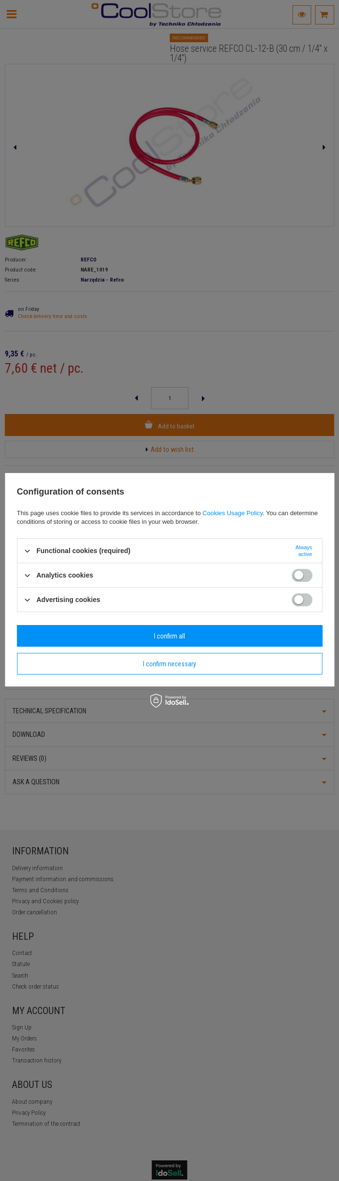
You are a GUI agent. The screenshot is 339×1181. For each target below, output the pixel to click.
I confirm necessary (169, 664)
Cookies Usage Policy (232, 513)
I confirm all (169, 636)
